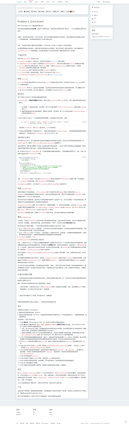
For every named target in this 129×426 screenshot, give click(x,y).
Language (107, 2)
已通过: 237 (56, 11)
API (33, 414)
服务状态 (18, 414)
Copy (84, 122)
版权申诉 (38, 423)
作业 (47, 2)
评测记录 (60, 2)
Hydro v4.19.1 (99, 423)
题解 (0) (95, 15)
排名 (66, 2)
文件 (94, 18)
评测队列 (18, 412)
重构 (56, 75)
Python (54, 61)
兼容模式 (53, 423)
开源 (34, 412)
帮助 (50, 412)
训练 (36, 2)
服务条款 (32, 423)
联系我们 (22, 423)
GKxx (73, 11)
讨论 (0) (95, 11)
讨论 (53, 2)
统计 (94, 22)
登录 (99, 2)
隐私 (27, 423)
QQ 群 (50, 414)
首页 (25, 2)
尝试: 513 (48, 11)
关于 (17, 423)
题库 (31, 2)
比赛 (42, 2)
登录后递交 (96, 7)
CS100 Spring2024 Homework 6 (101, 36)
